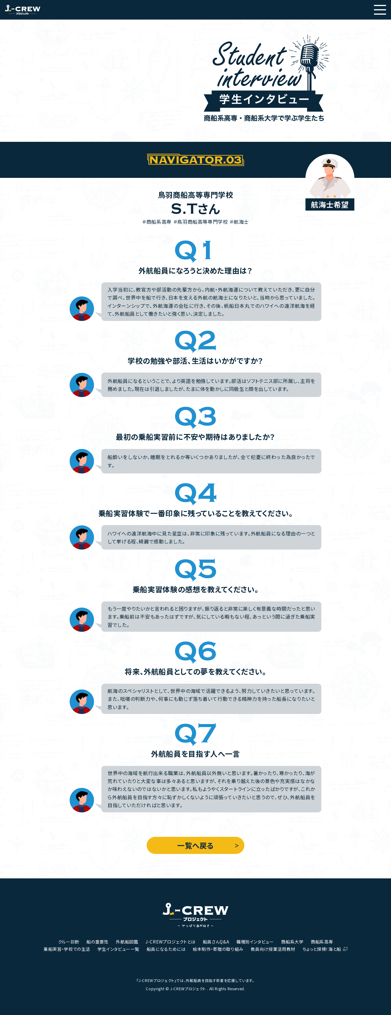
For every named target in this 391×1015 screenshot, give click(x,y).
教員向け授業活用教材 (273, 949)
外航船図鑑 (127, 942)
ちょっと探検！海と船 (322, 949)
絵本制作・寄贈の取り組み (218, 949)
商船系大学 (292, 942)
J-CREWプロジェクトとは (170, 942)
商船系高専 (322, 942)
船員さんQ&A (216, 942)
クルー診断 (68, 942)
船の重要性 (97, 942)
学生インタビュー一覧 (118, 949)
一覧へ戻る (195, 845)
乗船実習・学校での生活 (67, 949)
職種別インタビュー (255, 942)
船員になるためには (166, 949)
